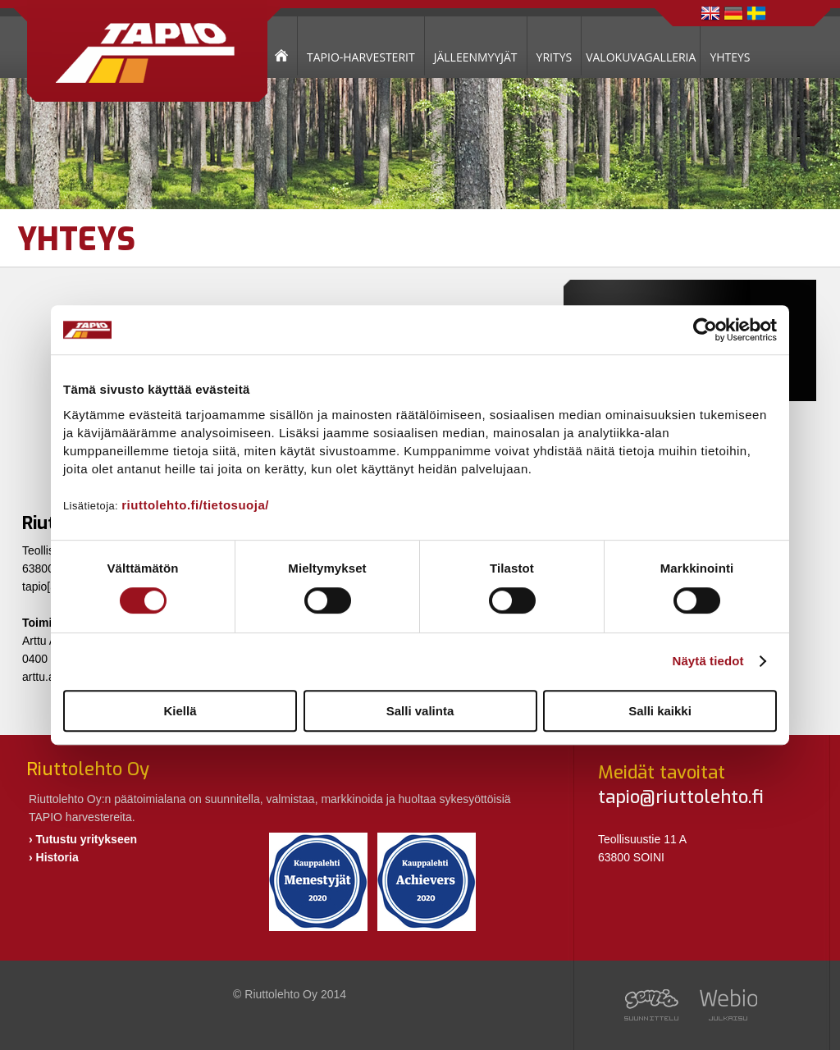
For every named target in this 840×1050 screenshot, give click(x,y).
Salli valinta (420, 711)
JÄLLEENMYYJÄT (476, 57)
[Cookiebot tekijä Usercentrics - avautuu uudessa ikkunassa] (705, 329)
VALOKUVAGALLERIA (641, 57)
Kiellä (179, 711)
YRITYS (554, 57)
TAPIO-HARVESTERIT (361, 57)
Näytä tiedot (708, 661)
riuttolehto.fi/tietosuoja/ (195, 505)
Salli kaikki (660, 711)
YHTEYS (730, 57)
